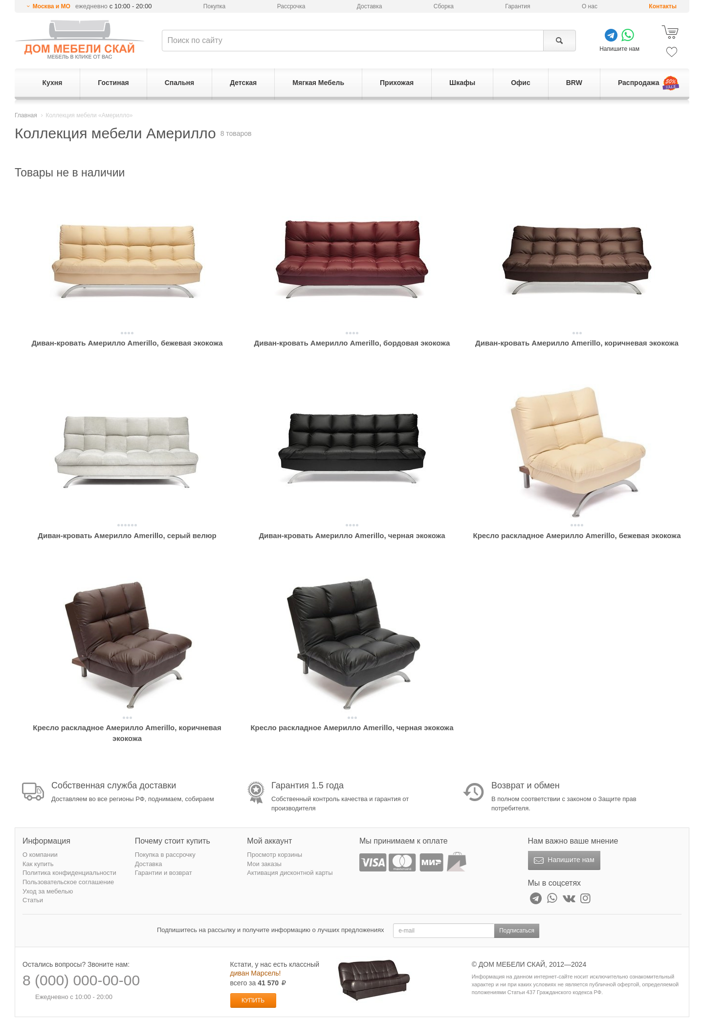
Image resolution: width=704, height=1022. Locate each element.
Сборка (444, 6)
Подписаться (516, 930)
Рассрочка (291, 6)
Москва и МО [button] (51, 6)
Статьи (32, 900)
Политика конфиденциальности (69, 872)
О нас (589, 6)
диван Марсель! (255, 973)
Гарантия (517, 6)
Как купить (37, 864)
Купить (253, 1000)
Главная (26, 115)
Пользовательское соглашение (68, 882)
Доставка (369, 6)
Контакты (663, 6)
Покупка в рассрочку (165, 854)
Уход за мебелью (47, 891)
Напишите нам (563, 860)
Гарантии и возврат (163, 872)
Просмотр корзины (274, 854)
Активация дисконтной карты (289, 872)
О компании (40, 854)
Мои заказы (264, 864)
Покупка (214, 6)
